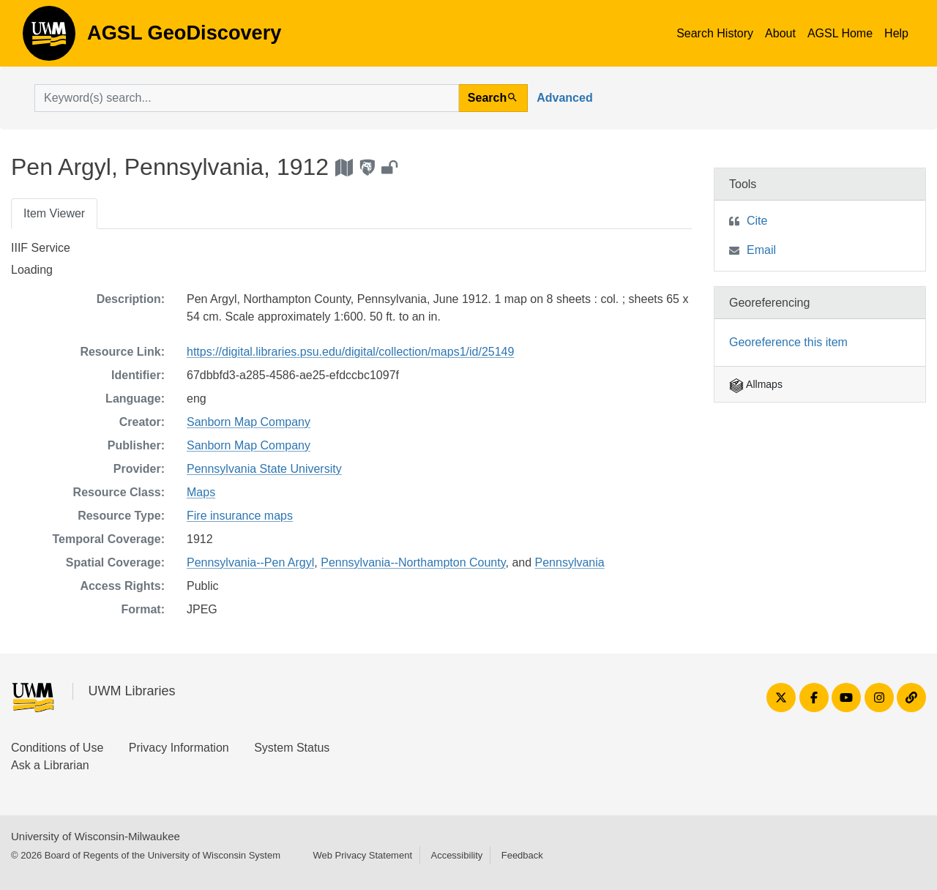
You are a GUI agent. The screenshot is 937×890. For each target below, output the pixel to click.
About (780, 33)
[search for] (246, 98)
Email (761, 250)
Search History (714, 33)
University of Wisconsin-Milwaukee (95, 836)
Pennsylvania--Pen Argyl (250, 562)
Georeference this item (788, 342)
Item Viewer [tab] (54, 213)
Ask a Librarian (50, 765)
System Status (291, 747)
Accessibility (456, 855)
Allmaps (756, 384)
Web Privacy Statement (362, 855)
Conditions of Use (57, 747)
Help (896, 33)
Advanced (564, 97)
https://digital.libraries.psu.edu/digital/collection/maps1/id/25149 (350, 351)
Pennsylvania (570, 562)
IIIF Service (40, 248)
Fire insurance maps (240, 515)
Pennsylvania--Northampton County (413, 562)
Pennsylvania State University (264, 469)
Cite (757, 220)
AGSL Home (840, 33)
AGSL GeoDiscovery (49, 38)
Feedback (522, 855)
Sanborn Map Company (248, 422)
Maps (201, 492)
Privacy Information (179, 747)
